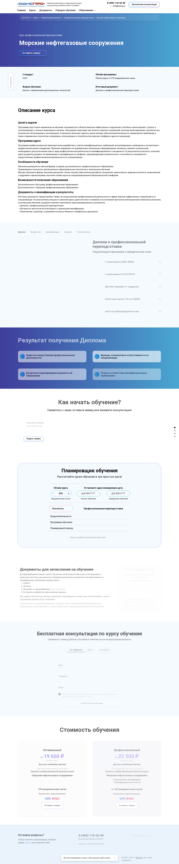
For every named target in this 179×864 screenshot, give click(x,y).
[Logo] (31, 4)
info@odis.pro (119, 6)
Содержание (10, 83)
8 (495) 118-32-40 (116, 3)
